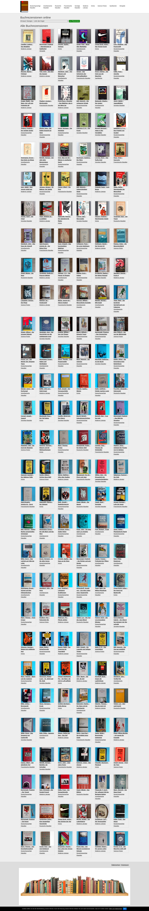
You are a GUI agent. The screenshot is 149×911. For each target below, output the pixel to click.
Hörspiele (122, 6)
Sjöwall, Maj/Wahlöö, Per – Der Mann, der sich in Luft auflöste (64, 679)
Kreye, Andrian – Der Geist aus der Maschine (101, 74)
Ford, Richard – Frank (102, 529)
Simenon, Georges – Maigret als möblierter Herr (28, 649)
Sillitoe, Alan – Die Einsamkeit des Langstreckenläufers (101, 477)
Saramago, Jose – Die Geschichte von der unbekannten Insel (46, 334)
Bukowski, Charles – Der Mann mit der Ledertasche (83, 706)
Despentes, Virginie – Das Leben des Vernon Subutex (65, 849)
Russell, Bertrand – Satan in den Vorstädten (101, 131)
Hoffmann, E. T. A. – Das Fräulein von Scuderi (120, 131)
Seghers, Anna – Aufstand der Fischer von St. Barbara (120, 448)
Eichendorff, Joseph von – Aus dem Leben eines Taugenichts (83, 590)
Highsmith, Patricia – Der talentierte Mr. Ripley (64, 219)
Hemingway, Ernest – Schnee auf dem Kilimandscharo (27, 590)
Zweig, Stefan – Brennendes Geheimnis (100, 735)
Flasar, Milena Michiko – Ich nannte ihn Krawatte (121, 735)
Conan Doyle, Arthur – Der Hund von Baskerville (121, 590)
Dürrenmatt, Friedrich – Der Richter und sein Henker (84, 561)
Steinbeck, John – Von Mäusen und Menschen (65, 74)
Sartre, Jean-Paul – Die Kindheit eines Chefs (83, 735)
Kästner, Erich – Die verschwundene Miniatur (101, 620)
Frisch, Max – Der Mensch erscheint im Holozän (83, 849)
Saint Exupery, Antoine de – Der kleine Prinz (45, 246)
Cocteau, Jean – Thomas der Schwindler (100, 448)
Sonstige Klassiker (77, 7)
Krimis (93, 6)
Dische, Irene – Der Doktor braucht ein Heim (46, 131)
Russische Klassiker (58, 7)
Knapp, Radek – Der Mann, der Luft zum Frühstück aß (27, 103)
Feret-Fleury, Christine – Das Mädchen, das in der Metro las (65, 103)
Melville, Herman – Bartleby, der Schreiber (45, 765)
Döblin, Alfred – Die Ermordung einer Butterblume (120, 362)
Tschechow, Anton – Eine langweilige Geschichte (46, 821)
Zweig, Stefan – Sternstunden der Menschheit (119, 189)
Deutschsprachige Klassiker (35, 7)
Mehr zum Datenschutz (115, 908)
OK (125, 908)
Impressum (125, 865)
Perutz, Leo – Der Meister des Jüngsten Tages (28, 362)
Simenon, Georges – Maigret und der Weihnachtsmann (46, 448)
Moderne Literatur (26, 49)
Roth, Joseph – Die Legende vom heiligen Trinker (84, 649)
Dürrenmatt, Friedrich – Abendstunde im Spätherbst (46, 47)
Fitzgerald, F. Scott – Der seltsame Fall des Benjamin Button (102, 792)
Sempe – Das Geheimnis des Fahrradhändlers (82, 74)
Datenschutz (115, 865)
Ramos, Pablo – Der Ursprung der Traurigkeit (64, 649)
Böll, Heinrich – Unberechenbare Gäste (82, 189)
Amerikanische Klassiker (47, 7)
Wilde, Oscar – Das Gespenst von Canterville (27, 735)
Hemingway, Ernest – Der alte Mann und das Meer (47, 532)
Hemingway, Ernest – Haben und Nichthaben (46, 362)
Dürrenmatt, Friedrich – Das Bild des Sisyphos (120, 418)
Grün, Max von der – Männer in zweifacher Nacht (65, 160)
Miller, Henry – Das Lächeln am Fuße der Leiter (27, 561)
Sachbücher (113, 6)
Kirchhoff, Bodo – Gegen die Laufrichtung (100, 679)
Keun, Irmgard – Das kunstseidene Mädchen (64, 246)
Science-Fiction (102, 6)
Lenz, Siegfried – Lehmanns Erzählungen (63, 590)
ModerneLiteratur (85, 7)
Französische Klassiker (68, 7)
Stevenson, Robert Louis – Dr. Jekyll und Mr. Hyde (46, 679)
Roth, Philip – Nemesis (47, 733)
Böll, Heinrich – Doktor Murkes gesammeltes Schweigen (28, 532)
